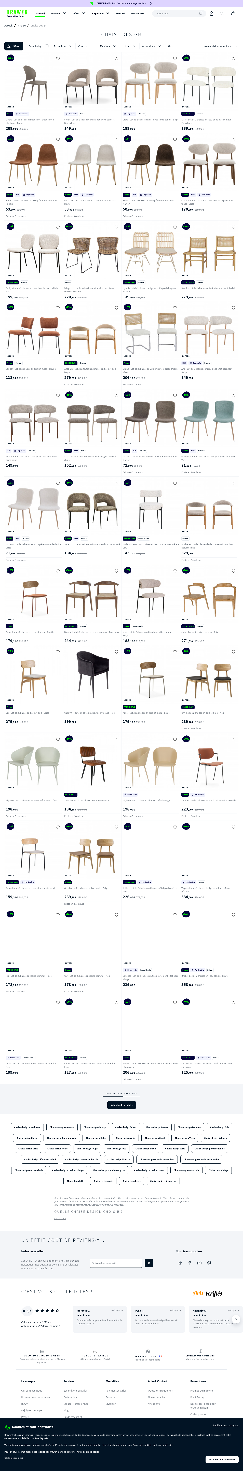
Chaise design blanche (118, 1159)
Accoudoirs (152, 46)
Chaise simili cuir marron (163, 1181)
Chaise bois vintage (218, 1170)
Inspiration (98, 13)
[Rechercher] (179, 13)
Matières (108, 46)
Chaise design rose (116, 1148)
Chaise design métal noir (186, 1170)
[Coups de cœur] (222, 13)
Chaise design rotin (125, 1137)
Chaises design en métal (62, 1127)
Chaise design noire (57, 1148)
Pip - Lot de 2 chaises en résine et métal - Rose (29, 975)
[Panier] (233, 13)
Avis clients (154, 1403)
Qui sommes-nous (31, 1390)
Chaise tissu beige (132, 1181)
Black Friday (197, 1397)
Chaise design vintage (95, 1127)
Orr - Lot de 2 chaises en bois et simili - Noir (202, 712)
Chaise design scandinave (27, 1127)
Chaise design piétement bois (210, 1148)
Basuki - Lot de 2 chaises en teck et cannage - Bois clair (208, 288)
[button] (121, 46)
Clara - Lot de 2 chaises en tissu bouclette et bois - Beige (151, 119)
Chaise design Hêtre (96, 1137)
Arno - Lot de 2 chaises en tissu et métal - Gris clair (31, 888)
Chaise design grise (28, 1148)
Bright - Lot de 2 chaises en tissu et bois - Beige (204, 975)
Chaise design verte (175, 1148)
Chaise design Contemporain (61, 1137)
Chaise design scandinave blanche (201, 1159)
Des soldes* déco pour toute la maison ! (203, 1405)
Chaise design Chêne (27, 1137)
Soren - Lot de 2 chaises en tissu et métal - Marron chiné (92, 544)
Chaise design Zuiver (126, 1127)
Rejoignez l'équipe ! (32, 1410)
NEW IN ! (120, 13)
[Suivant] (236, 1319)
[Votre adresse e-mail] (116, 1263)
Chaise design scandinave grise (109, 1170)
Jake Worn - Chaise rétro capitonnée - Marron (87, 800)
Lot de (130, 46)
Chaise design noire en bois (29, 1170)
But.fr (24, 1403)
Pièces (76, 13)
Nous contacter (156, 1397)
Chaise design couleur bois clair (81, 1159)
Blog (66, 1410)
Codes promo (198, 1414)
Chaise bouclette (75, 1181)
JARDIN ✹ (40, 13)
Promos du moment (201, 1390)
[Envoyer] (149, 1263)
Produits (55, 13)
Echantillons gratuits (75, 1390)
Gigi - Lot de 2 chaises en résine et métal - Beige (146, 800)
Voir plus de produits (121, 1105)
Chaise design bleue (146, 1148)
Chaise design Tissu (185, 1137)
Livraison (111, 1403)
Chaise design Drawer (157, 1127)
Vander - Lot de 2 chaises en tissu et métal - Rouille (31, 368)
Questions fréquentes (160, 1390)
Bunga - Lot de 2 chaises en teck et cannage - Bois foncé (91, 632)
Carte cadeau (70, 1397)
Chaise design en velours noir (149, 1170)
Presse (25, 1417)
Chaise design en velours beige (68, 1170)
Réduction (63, 46)
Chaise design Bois (219, 1127)
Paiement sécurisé (116, 1390)
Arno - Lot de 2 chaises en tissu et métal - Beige (146, 712)
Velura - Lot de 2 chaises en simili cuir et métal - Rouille (208, 800)
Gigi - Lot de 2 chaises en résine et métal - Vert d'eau (31, 800)
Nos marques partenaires (35, 1397)
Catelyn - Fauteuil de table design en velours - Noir (89, 712)
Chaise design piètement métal (40, 1159)
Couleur (86, 46)
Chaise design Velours (215, 1137)
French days (35, 46)
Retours (110, 1397)
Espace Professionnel (75, 1403)
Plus (170, 46)
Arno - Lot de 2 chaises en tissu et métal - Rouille (30, 632)
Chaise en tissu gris (103, 1181)
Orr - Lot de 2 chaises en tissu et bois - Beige (27, 712)
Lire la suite (60, 1218)
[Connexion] (211, 13)
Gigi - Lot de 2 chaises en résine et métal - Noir (87, 975)
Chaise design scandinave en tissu (157, 1159)
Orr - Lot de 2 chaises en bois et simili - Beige (86, 888)
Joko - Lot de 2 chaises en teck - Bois (199, 632)
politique (87, 1451)
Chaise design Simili (155, 1137)
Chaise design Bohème (189, 1127)
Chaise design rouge (87, 1148)
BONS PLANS (137, 13)
